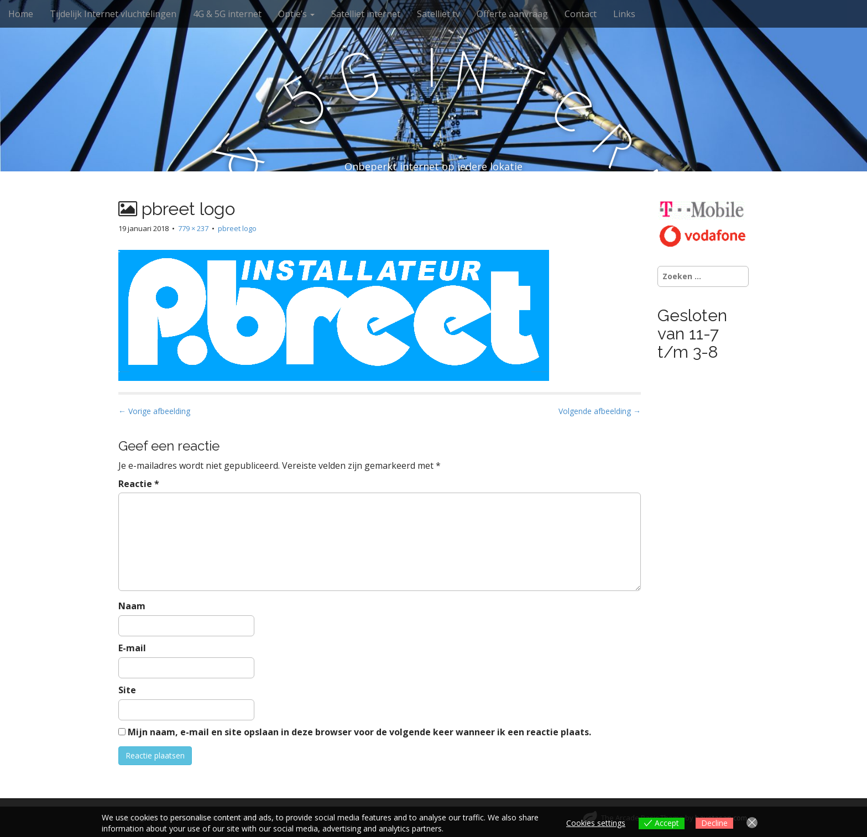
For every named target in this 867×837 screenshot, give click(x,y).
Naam (131, 606)
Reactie (138, 484)
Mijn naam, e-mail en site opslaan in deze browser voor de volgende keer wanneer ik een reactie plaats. (359, 732)
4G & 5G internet (227, 14)
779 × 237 (193, 228)
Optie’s (296, 14)
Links (624, 14)
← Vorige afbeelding (154, 411)
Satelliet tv (438, 14)
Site (127, 690)
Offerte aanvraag (512, 14)
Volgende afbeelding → (599, 411)
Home (20, 14)
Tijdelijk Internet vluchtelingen (113, 14)
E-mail (132, 648)
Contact (581, 14)
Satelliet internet (365, 14)
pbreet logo (237, 228)
